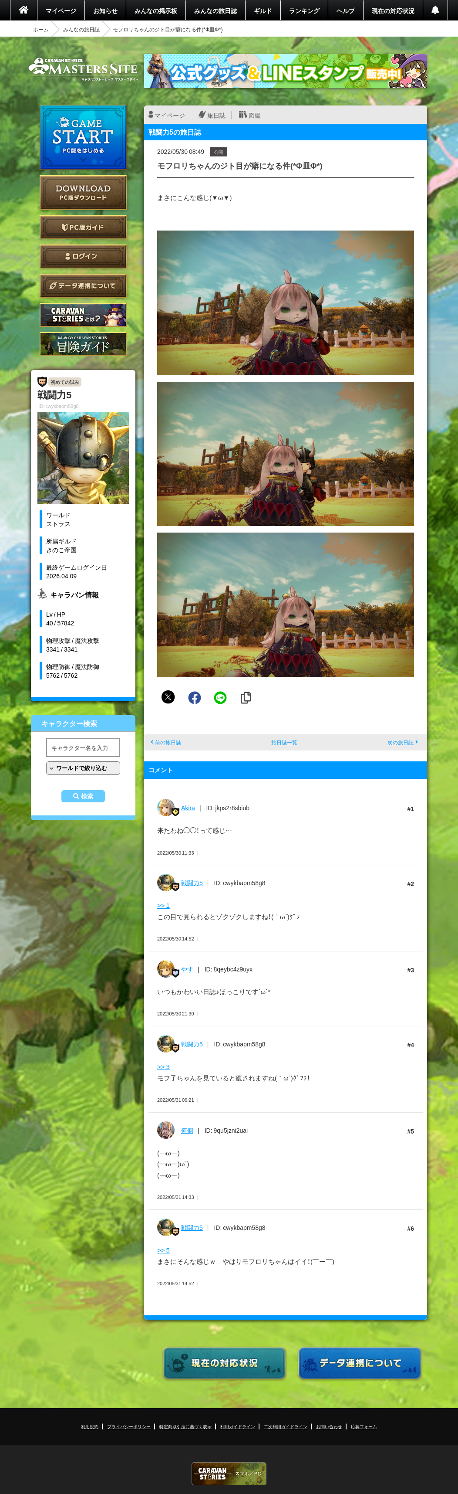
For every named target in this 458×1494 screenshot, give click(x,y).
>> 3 (163, 1066)
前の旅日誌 (168, 742)
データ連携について (83, 286)
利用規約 (89, 1426)
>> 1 (163, 905)
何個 (187, 1130)
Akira (188, 807)
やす (187, 968)
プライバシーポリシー (129, 1426)
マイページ (61, 10)
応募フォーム (364, 1426)
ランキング (304, 10)
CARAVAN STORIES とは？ (83, 315)
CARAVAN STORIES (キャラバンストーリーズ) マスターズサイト (83, 69)
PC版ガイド (83, 227)
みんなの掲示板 (156, 10)
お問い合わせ (329, 1426)
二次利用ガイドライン (285, 1426)
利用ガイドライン (237, 1426)
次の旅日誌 (400, 742)
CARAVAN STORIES (229, 1473)
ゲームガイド (83, 344)
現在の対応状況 (393, 10)
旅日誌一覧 (284, 742)
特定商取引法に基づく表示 (185, 1426)
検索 (87, 796)
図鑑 (255, 115)
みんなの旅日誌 (215, 10)
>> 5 (163, 1250)
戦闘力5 (192, 882)
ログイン (83, 256)
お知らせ (105, 10)
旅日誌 (216, 115)
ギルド (263, 10)
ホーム (41, 29)
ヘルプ (346, 10)
